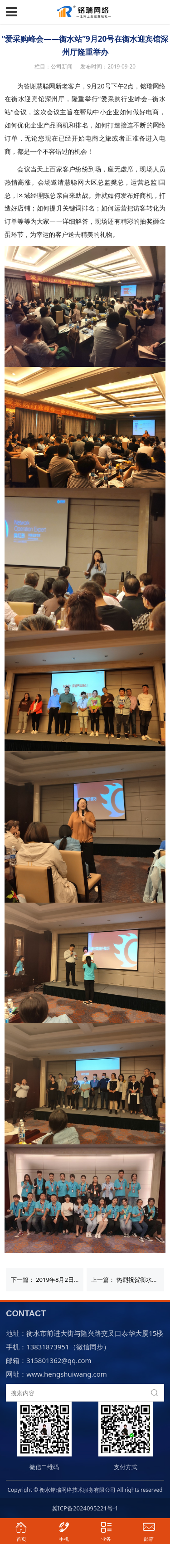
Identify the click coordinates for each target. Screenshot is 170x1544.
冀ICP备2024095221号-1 (85, 1508)
